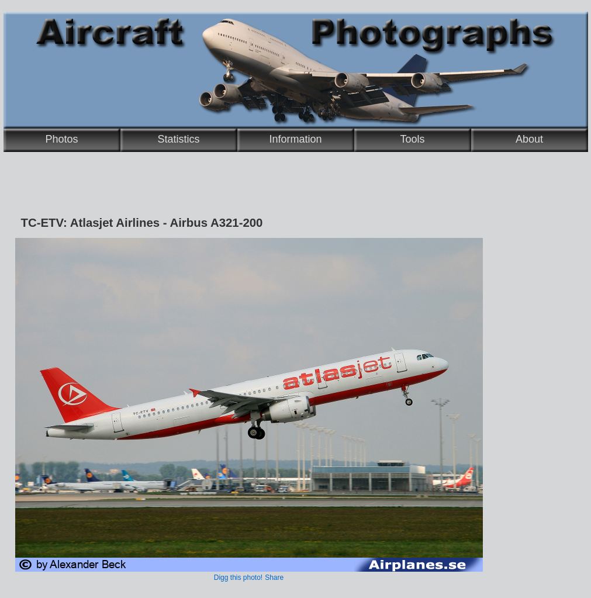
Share (274, 577)
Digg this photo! (238, 577)
